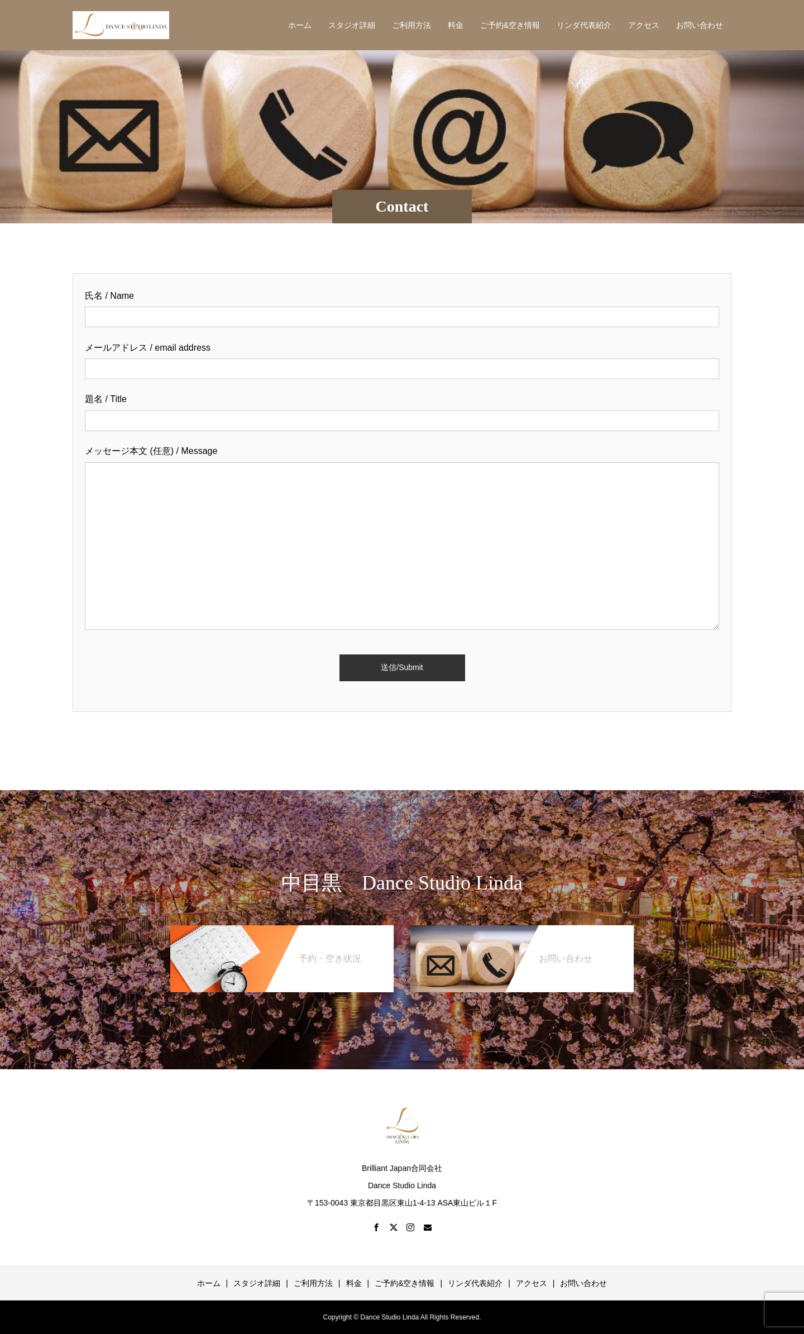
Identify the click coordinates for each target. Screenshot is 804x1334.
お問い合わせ (699, 25)
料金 (455, 25)
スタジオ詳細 (351, 25)
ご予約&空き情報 (510, 25)
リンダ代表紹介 (584, 25)
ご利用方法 (411, 25)
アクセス (643, 25)
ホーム (300, 25)
